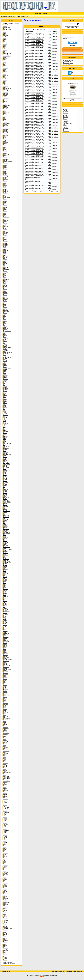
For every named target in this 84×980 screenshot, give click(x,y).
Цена (49, 31)
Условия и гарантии (68, 63)
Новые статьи (66, 108)
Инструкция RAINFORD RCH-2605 (34, 71)
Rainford (25, 16)
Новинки (41, 13)
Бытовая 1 (65, 112)
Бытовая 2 (65, 114)
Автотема (65, 128)
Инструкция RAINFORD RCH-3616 (34, 127)
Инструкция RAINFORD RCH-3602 (34, 103)
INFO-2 (64, 129)
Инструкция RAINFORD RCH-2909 (34, 95)
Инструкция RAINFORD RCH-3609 (34, 121)
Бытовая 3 (65, 115)
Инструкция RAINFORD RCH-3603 (34, 106)
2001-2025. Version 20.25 (50, 975)
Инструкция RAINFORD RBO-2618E (34, 39)
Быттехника (66, 126)
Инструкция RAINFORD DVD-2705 (34, 33)
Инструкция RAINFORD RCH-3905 (34, 151)
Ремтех (64, 118)
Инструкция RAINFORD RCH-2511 (34, 65)
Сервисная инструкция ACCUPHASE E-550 (72, 98)
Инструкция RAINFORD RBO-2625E (34, 42)
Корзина (47, 13)
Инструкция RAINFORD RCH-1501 (34, 45)
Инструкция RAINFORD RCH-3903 (34, 145)
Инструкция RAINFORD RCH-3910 (34, 162)
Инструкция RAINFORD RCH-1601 (34, 53)
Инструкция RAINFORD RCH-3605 (34, 112)
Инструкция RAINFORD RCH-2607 (34, 74)
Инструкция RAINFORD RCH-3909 (34, 159)
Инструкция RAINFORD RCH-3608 (34, 118)
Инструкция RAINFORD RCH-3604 (34, 109)
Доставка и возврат (68, 60)
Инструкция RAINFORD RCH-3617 (34, 130)
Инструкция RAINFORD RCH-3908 (34, 156)
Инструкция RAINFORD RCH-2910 (34, 98)
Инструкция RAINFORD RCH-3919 (34, 174)
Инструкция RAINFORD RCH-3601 (34, 100)
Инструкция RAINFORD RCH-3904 (34, 148)
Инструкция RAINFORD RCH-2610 (34, 83)
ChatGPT (65, 110)
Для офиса (65, 116)
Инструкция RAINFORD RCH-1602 (34, 56)
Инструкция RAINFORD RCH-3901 (34, 139)
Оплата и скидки (67, 61)
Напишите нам (66, 64)
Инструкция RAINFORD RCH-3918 (34, 171)
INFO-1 (64, 124)
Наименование (30, 31)
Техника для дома (67, 123)
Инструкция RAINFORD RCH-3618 (34, 133)
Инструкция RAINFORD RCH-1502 (34, 47)
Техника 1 (65, 120)
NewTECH (65, 111)
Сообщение (73, 72)
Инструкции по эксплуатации (14, 16)
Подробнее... (55, 33)
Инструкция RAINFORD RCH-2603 (34, 68)
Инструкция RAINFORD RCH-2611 (34, 86)
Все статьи (65, 109)
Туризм (64, 127)
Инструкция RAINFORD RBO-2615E (34, 36)
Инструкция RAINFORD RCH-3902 (34, 142)
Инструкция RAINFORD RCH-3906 (34, 154)
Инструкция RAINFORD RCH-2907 (34, 89)
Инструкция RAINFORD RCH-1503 (34, 50)
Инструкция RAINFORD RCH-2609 (34, 80)
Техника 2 (65, 121)
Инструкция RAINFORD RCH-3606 (34, 115)
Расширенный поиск (72, 27)
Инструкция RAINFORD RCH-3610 (34, 124)
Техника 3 (65, 122)
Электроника (66, 130)
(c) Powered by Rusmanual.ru (35, 975)
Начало (36, 13)
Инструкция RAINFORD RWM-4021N (34, 188)
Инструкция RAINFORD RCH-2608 (34, 77)
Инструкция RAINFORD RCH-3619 (34, 136)
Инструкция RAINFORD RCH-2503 (34, 62)
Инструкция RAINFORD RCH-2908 (34, 92)
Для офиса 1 (66, 117)
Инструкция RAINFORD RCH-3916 (34, 165)
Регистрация (72, 45)
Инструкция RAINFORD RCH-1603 (34, 59)
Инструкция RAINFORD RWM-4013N (34, 185)
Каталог (3, 16)
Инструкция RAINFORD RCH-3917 (34, 168)
